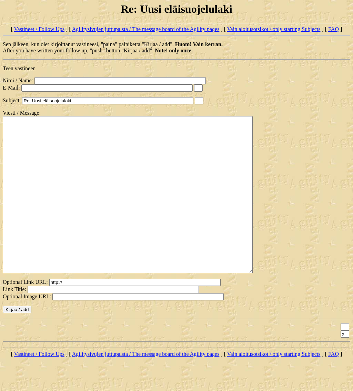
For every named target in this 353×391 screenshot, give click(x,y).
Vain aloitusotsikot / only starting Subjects (274, 29)
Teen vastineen (19, 68)
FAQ (333, 29)
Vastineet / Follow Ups (39, 29)
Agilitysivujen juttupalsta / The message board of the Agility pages (146, 29)
